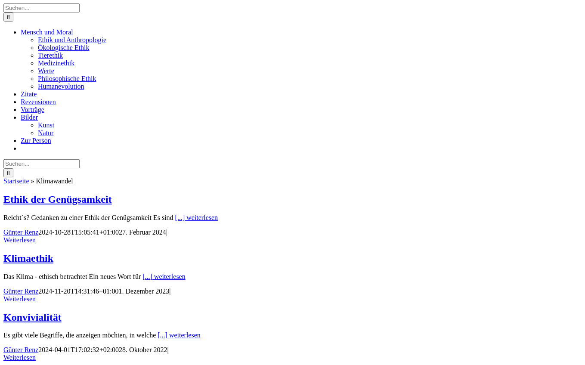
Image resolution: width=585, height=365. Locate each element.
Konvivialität (32, 317)
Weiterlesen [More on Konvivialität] (19, 357)
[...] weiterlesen (196, 217)
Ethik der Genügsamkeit (57, 199)
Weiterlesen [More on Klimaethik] (19, 299)
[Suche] (8, 17)
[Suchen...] (41, 7)
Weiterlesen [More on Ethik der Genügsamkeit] (19, 240)
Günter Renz (20, 232)
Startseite (16, 181)
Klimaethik (28, 258)
